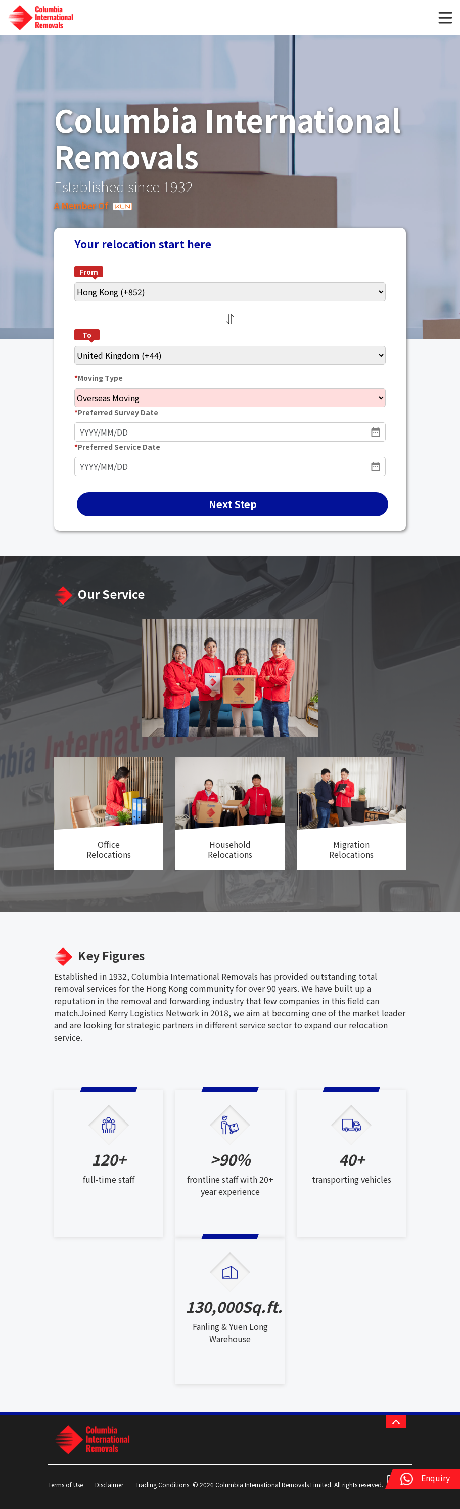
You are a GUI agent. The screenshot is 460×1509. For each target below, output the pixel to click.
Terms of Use (65, 1484)
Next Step (233, 504)
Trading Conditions (162, 1484)
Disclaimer (109, 1484)
